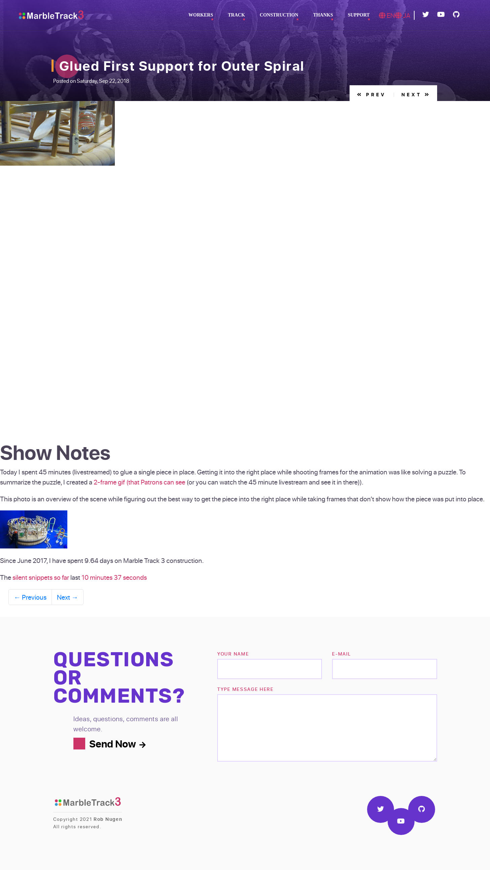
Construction (279, 15)
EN (387, 15)
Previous (30, 597)
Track (236, 15)
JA (403, 15)
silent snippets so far (40, 577)
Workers (201, 15)
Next (416, 94)
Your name (233, 653)
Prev (371, 94)
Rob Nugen (108, 819)
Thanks (323, 15)
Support (359, 15)
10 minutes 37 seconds (114, 577)
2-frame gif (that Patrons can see (139, 481)
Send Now (117, 743)
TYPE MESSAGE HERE (245, 689)
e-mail (341, 653)
